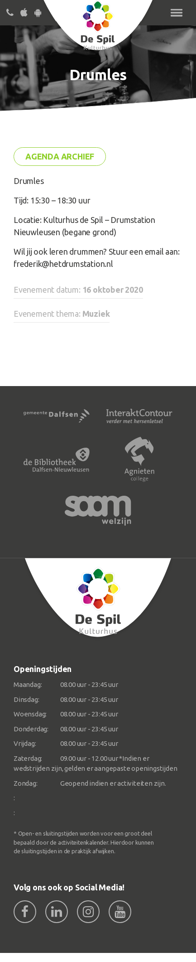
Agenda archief (59, 156)
